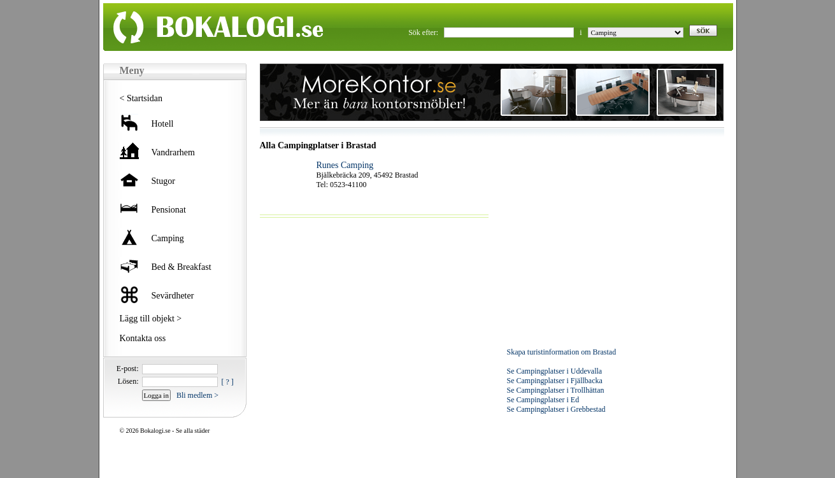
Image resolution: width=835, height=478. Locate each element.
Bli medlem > (197, 395)
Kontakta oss (143, 338)
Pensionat (169, 209)
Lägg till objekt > (151, 318)
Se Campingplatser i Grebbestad (556, 409)
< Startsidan (141, 98)
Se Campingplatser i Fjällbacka (555, 380)
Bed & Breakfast (181, 267)
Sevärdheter (173, 295)
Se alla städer (193, 430)
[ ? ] (228, 381)
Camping (168, 238)
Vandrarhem (173, 152)
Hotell (163, 124)
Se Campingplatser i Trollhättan (555, 390)
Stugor (163, 181)
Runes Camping (345, 165)
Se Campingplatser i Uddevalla (555, 371)
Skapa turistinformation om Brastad (562, 352)
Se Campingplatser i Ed (543, 399)
